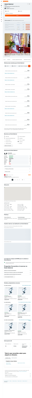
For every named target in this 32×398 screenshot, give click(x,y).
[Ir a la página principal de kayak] (5, 1)
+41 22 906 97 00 (7, 7)
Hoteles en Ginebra (8, 383)
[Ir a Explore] (1, 9)
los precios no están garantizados (23, 390)
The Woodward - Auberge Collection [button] (9, 349)
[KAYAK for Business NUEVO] (1, 15)
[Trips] (1, 17)
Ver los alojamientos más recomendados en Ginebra (25, 339)
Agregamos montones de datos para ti (18, 394)
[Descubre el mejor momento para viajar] (1, 13)
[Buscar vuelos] (1, 4)
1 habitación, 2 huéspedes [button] (9, 13)
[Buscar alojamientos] (1, 5)
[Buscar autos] (1, 7)
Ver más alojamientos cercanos (26, 304)
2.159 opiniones (12, 8)
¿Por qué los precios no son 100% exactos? (18, 395)
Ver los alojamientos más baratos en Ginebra (24, 321)
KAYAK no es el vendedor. (18, 392)
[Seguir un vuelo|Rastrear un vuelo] (1, 11)
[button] (1, 1)
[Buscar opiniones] (18, 185)
